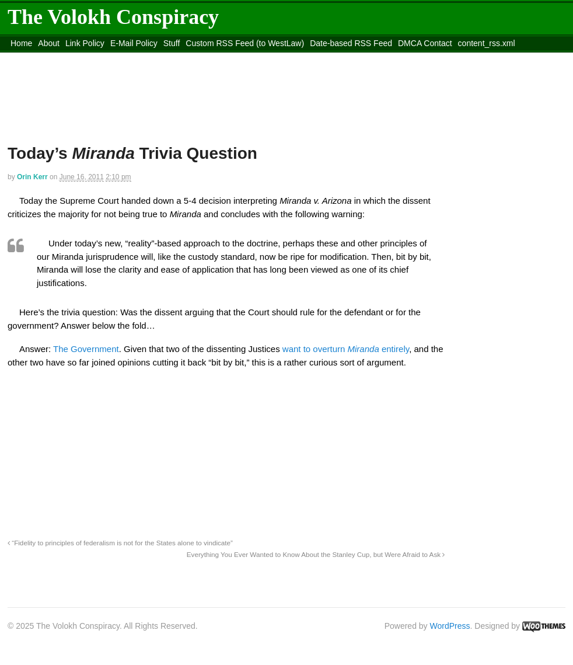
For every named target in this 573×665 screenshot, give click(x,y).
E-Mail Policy (134, 43)
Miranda (363, 349)
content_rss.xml (486, 43)
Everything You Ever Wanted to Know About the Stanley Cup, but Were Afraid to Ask (316, 554)
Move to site (176, 57)
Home (21, 43)
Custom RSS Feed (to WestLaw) (245, 43)
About (49, 43)
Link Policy (84, 43)
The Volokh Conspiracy (113, 17)
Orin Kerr (32, 177)
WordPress (450, 626)
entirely (394, 349)
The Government (86, 349)
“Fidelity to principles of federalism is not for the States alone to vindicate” (120, 542)
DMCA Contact (425, 43)
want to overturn (315, 349)
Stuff (171, 43)
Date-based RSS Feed (351, 43)
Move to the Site (72, 57)
